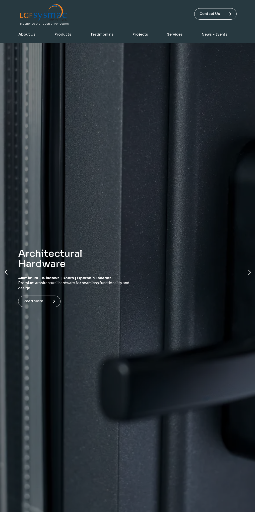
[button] (5, 272)
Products (63, 34)
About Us (26, 34)
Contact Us (215, 13)
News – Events (214, 34)
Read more (38, 301)
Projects (140, 34)
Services (175, 34)
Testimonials (102, 34)
